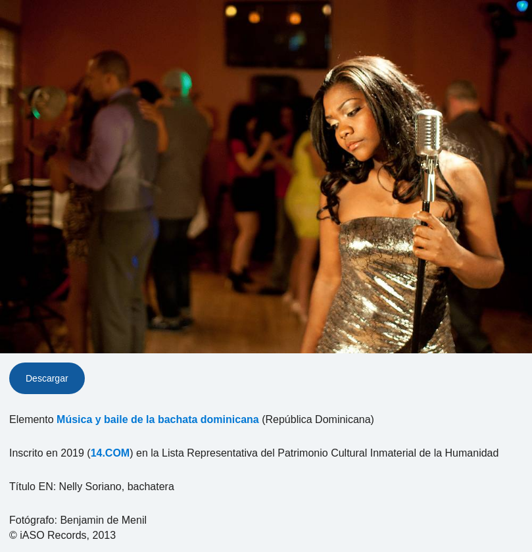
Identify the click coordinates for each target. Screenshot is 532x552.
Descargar (47, 378)
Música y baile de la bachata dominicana (158, 419)
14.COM (110, 453)
